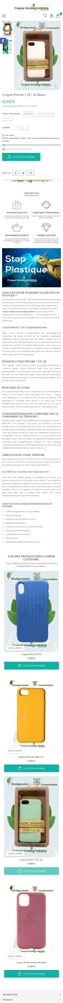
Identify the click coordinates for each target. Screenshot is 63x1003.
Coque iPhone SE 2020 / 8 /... (31, 757)
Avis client (9, 135)
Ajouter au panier (21, 156)
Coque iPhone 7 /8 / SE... (31, 859)
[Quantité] (15, 127)
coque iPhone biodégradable (24, 333)
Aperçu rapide (15, 648)
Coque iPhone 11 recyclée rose (31, 962)
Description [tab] (31, 193)
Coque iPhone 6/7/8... (31, 654)
